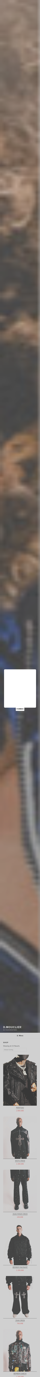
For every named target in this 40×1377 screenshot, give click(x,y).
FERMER (20, 709)
